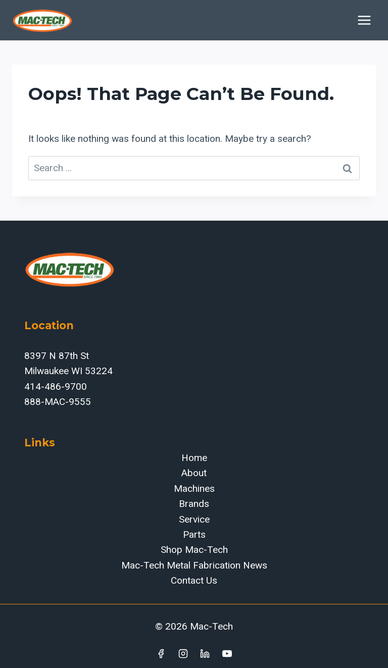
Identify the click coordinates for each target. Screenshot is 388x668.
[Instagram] (182, 653)
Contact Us (194, 580)
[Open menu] (364, 20)
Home (194, 458)
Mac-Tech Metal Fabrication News (194, 565)
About (194, 473)
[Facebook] (160, 653)
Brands (194, 503)
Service (194, 519)
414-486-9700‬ (55, 386)
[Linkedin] (205, 653)
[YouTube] (227, 653)
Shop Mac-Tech (194, 549)
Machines (194, 488)
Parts (194, 534)
